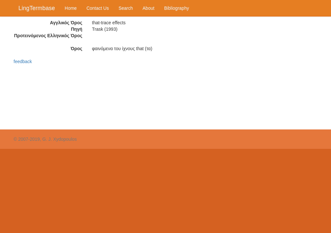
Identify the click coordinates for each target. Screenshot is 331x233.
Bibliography (176, 8)
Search (126, 8)
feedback (23, 61)
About (149, 8)
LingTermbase (36, 8)
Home (71, 8)
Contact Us (97, 8)
